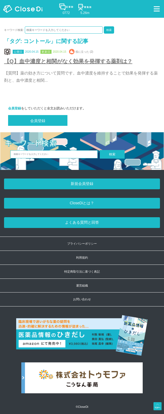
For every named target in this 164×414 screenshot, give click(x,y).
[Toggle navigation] (156, 9)
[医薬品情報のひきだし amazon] (82, 338)
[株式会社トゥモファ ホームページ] (82, 380)
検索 (109, 29)
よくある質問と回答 (82, 222)
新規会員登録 (82, 183)
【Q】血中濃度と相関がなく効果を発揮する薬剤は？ (68, 61)
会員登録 (14, 108)
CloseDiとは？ (82, 203)
